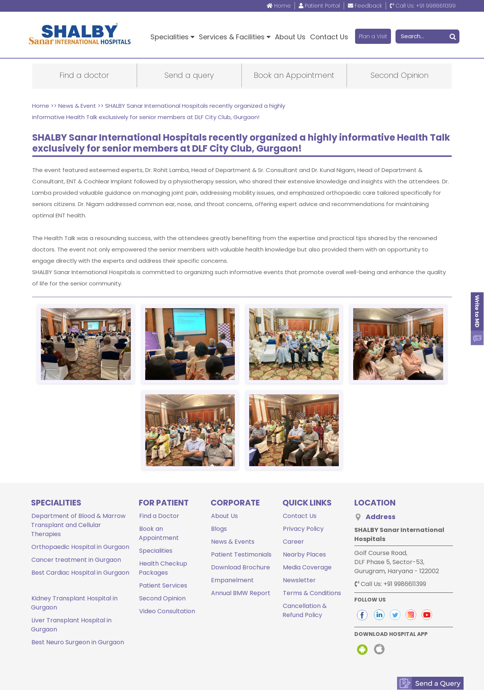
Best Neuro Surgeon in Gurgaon (77, 629)
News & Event (77, 106)
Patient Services (163, 585)
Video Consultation (167, 611)
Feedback (365, 5)
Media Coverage (306, 567)
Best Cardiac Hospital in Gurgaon (80, 572)
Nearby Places (304, 554)
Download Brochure (240, 567)
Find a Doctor (159, 516)
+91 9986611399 (423, 5)
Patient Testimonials (241, 554)
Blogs (218, 528)
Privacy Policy (302, 528)
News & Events (232, 541)
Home (279, 5)
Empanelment (232, 580)
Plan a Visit (373, 36)
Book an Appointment (159, 533)
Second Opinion (162, 598)
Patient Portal (319, 5)
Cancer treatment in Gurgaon (76, 559)
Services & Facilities (234, 37)
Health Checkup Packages (163, 568)
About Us (290, 37)
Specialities (172, 37)
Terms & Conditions (311, 593)
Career (293, 541)
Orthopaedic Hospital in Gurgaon (80, 547)
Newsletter (298, 580)
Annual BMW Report (240, 593)
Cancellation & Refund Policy (304, 610)
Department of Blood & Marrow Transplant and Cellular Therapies (78, 525)
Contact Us (329, 37)
